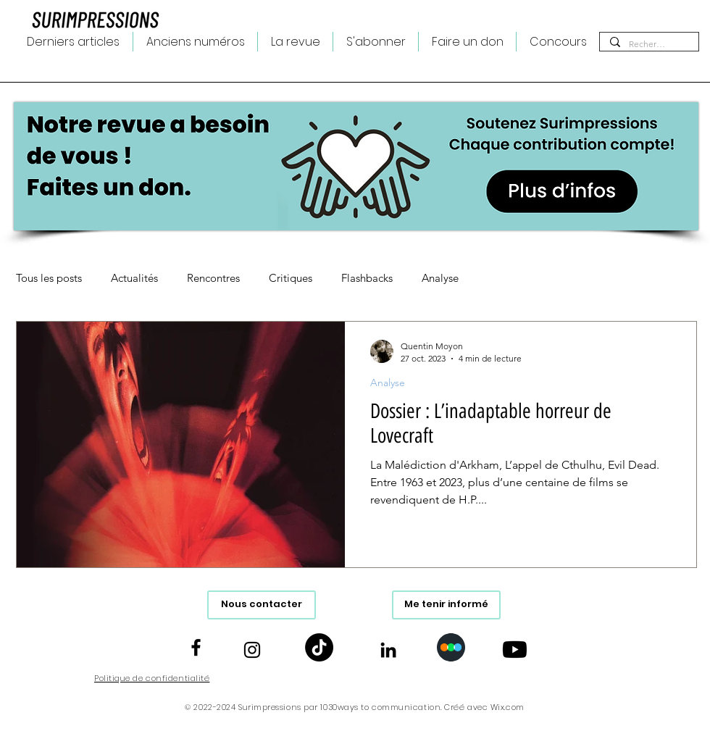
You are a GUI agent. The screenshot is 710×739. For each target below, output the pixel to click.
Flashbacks (367, 278)
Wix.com (507, 707)
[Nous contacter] (261, 604)
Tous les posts (49, 278)
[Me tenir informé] (446, 604)
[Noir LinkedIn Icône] (388, 650)
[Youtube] (515, 649)
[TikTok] (319, 647)
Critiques (290, 278)
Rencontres (213, 278)
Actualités (134, 278)
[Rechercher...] (648, 45)
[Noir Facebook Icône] (196, 647)
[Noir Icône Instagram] (252, 650)
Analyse (440, 278)
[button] (295, 41)
